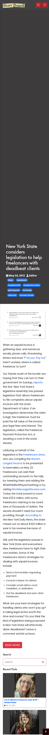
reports (38, 382)
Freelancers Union (34, 454)
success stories (26, 295)
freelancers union (32, 285)
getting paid (13, 290)
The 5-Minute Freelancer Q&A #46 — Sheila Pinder (21, 701)
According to (33, 515)
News (10, 280)
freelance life (14, 285)
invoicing (27, 290)
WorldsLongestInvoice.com (28, 489)
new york (12, 295)
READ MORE (12, 645)
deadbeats (22, 280)
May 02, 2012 (15, 275)
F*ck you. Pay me (34, 358)
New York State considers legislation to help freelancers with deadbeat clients (24, 257)
